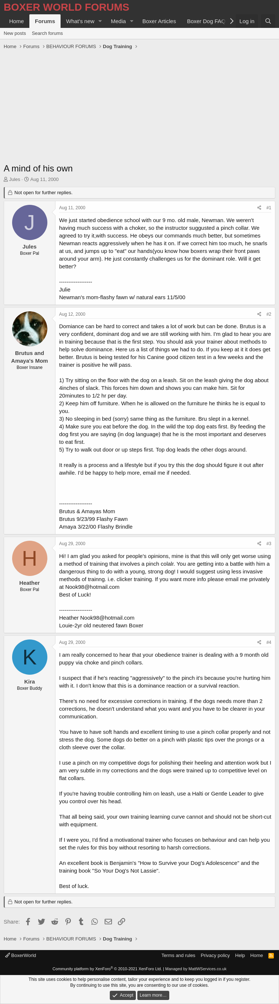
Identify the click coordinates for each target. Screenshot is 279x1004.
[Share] (259, 208)
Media (118, 21)
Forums (45, 21)
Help (240, 955)
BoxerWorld (20, 955)
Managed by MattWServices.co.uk (196, 969)
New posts (15, 33)
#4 (269, 642)
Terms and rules (178, 955)
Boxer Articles (159, 21)
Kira (29, 681)
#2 (269, 314)
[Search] (268, 21)
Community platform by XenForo (107, 969)
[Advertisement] (139, 107)
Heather (29, 583)
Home (16, 21)
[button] (100, 21)
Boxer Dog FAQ (206, 21)
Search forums (47, 33)
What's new (80, 21)
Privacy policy (215, 955)
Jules (14, 179)
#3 (269, 543)
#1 (269, 207)
